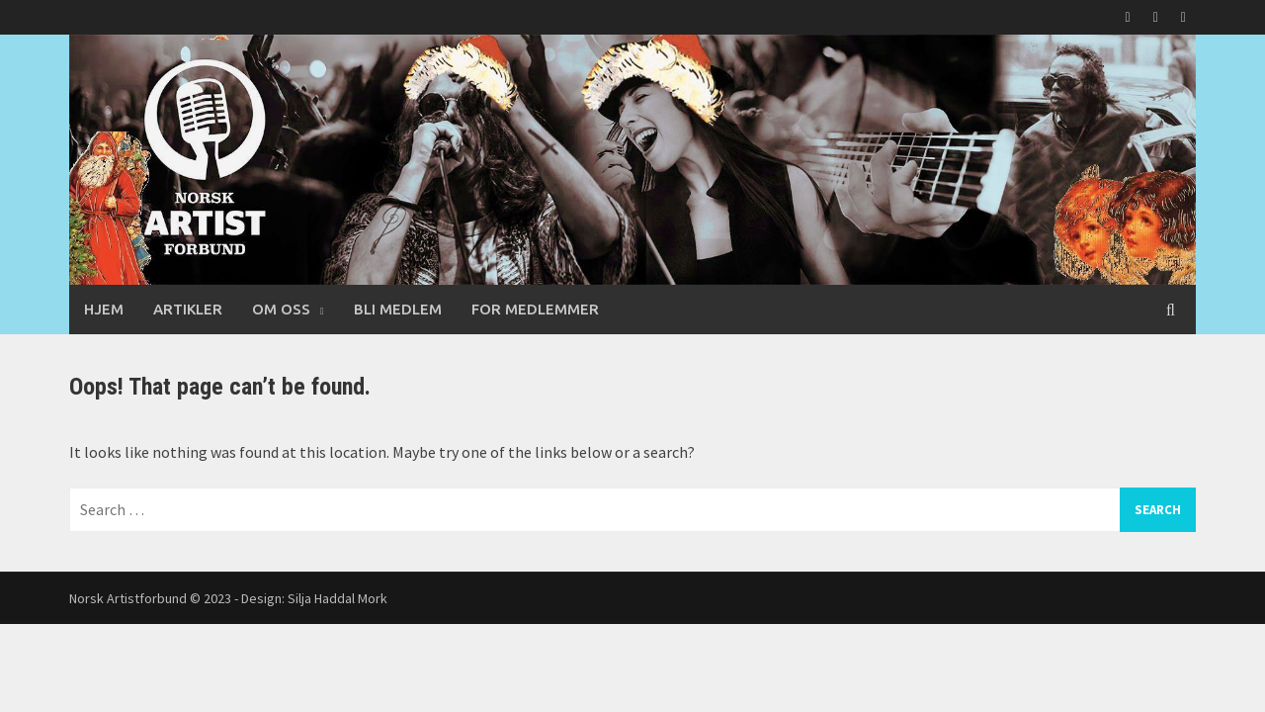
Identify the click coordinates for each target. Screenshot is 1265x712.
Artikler (187, 309)
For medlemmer (535, 309)
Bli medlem (398, 309)
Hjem (104, 309)
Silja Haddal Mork (337, 598)
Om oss (281, 309)
